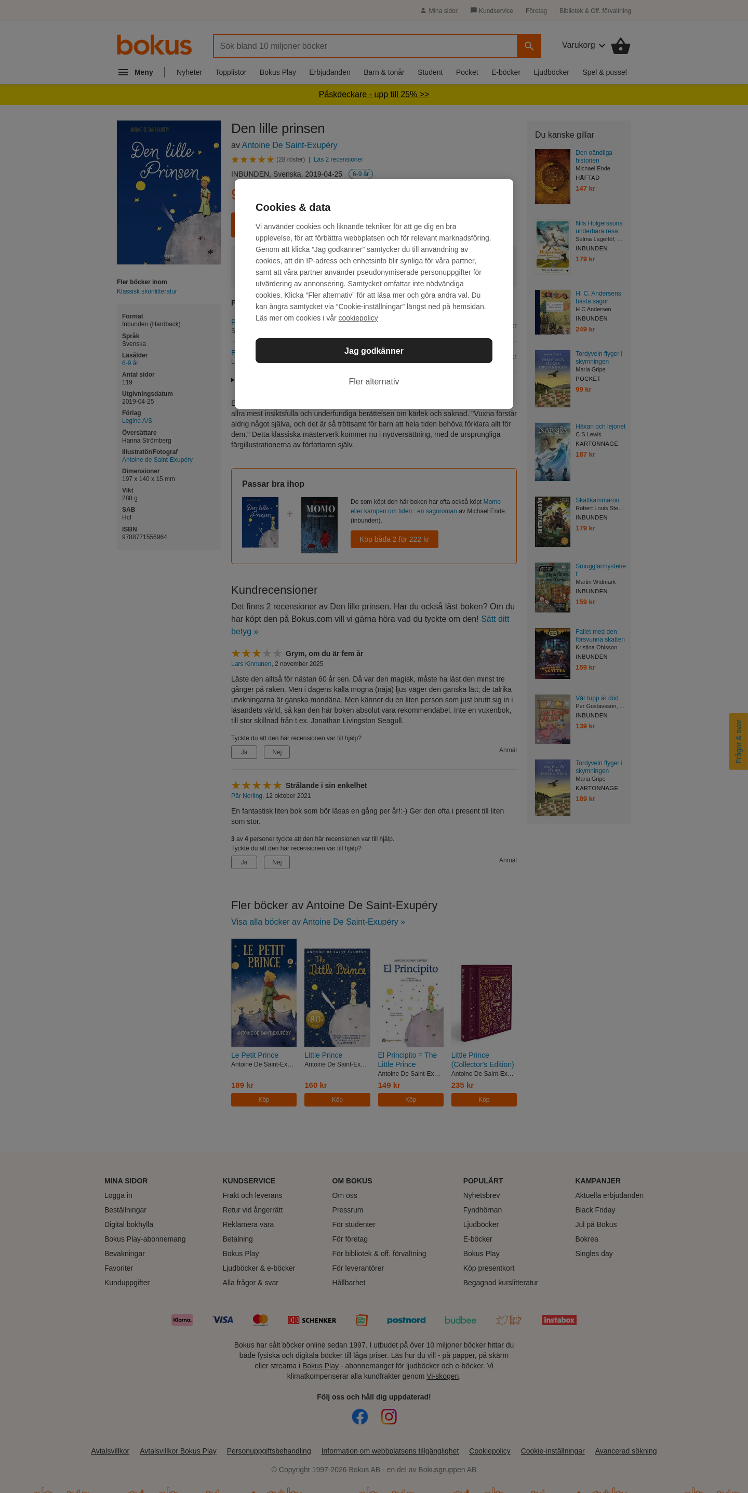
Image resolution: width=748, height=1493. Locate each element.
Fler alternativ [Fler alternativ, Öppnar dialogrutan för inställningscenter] (374, 381)
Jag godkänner (374, 350)
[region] (374, 294)
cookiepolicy (358, 318)
